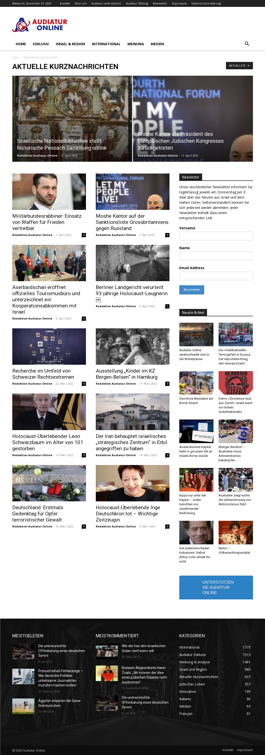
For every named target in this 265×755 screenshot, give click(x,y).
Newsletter (160, 3)
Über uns (81, 3)
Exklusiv (41, 44)
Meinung (135, 44)
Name (184, 248)
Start (15, 57)
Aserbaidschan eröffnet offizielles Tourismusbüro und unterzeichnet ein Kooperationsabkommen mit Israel (46, 299)
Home (21, 44)
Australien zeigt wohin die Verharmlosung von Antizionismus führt (235, 500)
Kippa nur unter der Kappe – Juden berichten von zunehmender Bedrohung (192, 504)
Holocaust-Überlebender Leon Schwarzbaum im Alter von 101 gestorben (47, 442)
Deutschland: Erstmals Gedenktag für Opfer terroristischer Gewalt (37, 514)
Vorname (187, 228)
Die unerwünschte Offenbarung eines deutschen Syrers (61, 650)
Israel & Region (70, 44)
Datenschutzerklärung (206, 3)
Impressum (179, 3)
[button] (247, 44)
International (106, 44)
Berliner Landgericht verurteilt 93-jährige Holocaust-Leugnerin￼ (131, 293)
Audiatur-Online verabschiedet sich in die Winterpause (194, 354)
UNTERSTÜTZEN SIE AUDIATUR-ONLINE (218, 587)
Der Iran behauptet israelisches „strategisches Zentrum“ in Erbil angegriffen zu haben (131, 442)
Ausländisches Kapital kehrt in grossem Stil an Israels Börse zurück (195, 451)
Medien (157, 44)
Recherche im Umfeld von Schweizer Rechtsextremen (43, 374)
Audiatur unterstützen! (106, 3)
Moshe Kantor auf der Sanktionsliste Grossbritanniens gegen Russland (132, 222)
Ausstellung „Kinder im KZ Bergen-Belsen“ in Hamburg (126, 374)
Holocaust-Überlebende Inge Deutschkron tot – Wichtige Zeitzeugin (128, 514)
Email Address (191, 267)
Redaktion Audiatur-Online (37, 155)
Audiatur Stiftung (137, 3)
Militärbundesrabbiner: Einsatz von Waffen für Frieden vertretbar (47, 222)
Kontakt (65, 3)
